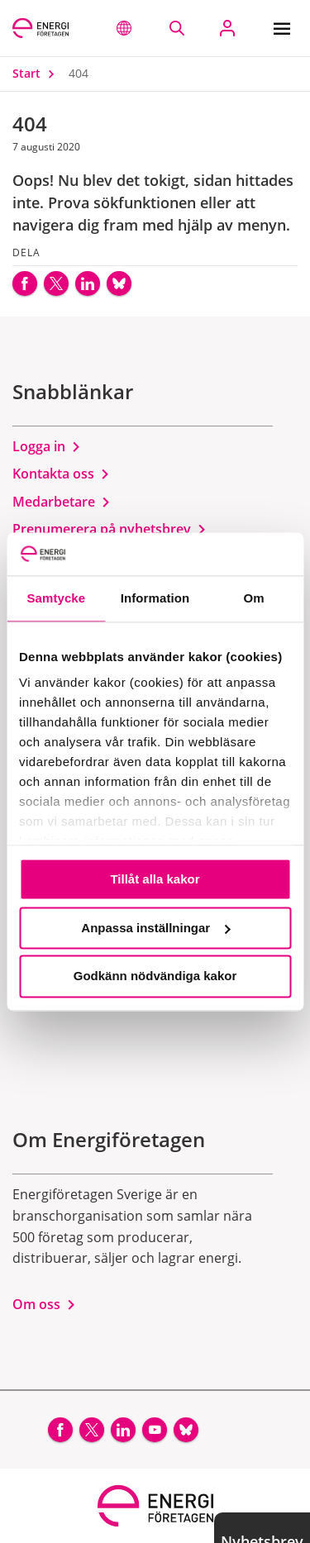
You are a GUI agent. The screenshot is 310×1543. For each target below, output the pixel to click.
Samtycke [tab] (55, 598)
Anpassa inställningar (155, 928)
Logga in (46, 446)
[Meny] (285, 28)
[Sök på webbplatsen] (176, 28)
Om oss (44, 1304)
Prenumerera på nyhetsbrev (109, 529)
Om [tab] (254, 598)
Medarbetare (61, 502)
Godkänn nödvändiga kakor (155, 976)
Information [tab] (155, 598)
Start (37, 73)
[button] (124, 28)
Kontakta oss (61, 473)
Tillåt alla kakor (154, 879)
